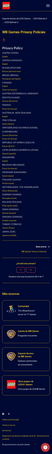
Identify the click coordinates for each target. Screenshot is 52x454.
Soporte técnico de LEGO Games (16, 18)
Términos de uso (8, 425)
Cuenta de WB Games (28, 331)
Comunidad (23, 306)
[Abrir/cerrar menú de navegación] (48, 5)
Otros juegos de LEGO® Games (25, 383)
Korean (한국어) (8, 146)
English (5, 56)
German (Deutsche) (9, 101)
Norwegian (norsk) (9, 198)
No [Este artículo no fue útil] (31, 270)
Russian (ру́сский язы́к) (11, 71)
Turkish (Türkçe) (8, 228)
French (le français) (9, 90)
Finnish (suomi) (8, 183)
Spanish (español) (9, 153)
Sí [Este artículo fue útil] (20, 270)
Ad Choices (6, 431)
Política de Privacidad (10, 420)
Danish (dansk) (8, 176)
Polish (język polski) (9, 205)
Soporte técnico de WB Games (26, 355)
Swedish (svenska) (9, 220)
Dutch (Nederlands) (9, 191)
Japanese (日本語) (9, 235)
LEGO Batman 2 (40, 18)
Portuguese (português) (11, 79)
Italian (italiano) (8, 124)
